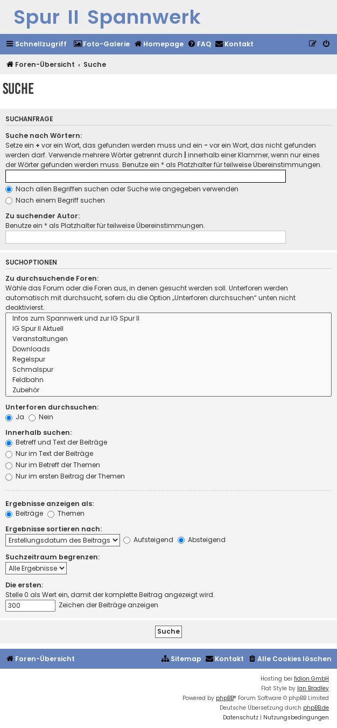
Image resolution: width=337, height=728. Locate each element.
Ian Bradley (313, 688)
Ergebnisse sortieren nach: (53, 528)
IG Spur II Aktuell (168, 329)
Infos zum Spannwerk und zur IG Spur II (168, 319)
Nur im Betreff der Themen (52, 464)
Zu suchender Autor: (42, 215)
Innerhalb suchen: (38, 432)
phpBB (225, 698)
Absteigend (202, 539)
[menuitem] (101, 44)
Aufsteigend (148, 539)
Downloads (168, 349)
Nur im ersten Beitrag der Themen (65, 476)
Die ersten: (24, 585)
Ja (14, 416)
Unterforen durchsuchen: (52, 407)
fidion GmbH (311, 679)
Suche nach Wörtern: (43, 135)
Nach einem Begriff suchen (55, 200)
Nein (41, 416)
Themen (66, 513)
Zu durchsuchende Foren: (52, 278)
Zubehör (168, 390)
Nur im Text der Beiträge (49, 453)
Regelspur (168, 360)
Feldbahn (168, 380)
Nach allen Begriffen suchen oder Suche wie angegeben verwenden (121, 188)
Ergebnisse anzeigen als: (49, 503)
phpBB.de (316, 708)
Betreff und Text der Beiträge (56, 442)
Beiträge (24, 513)
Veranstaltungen (168, 339)
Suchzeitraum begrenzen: (52, 556)
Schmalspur (168, 370)
